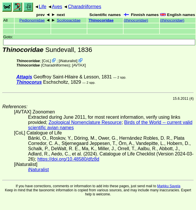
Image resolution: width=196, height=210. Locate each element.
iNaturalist (68, 61)
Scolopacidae (69, 20)
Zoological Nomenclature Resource (85, 122)
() (136, 20)
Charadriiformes (84, 6)
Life (42, 6)
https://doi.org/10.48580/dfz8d (68, 159)
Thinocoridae (101, 20)
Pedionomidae (32, 20)
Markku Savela (168, 186)
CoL (46, 61)
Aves (57, 6)
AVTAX (79, 65)
